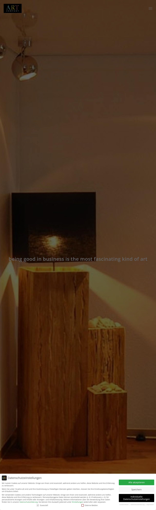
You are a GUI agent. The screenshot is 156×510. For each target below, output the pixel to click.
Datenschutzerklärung (29, 502)
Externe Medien (89, 505)
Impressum (150, 504)
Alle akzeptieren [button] (136, 482)
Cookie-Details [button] (124, 504)
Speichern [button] (136, 489)
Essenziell (42, 505)
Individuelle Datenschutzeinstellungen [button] (136, 498)
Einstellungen (77, 502)
